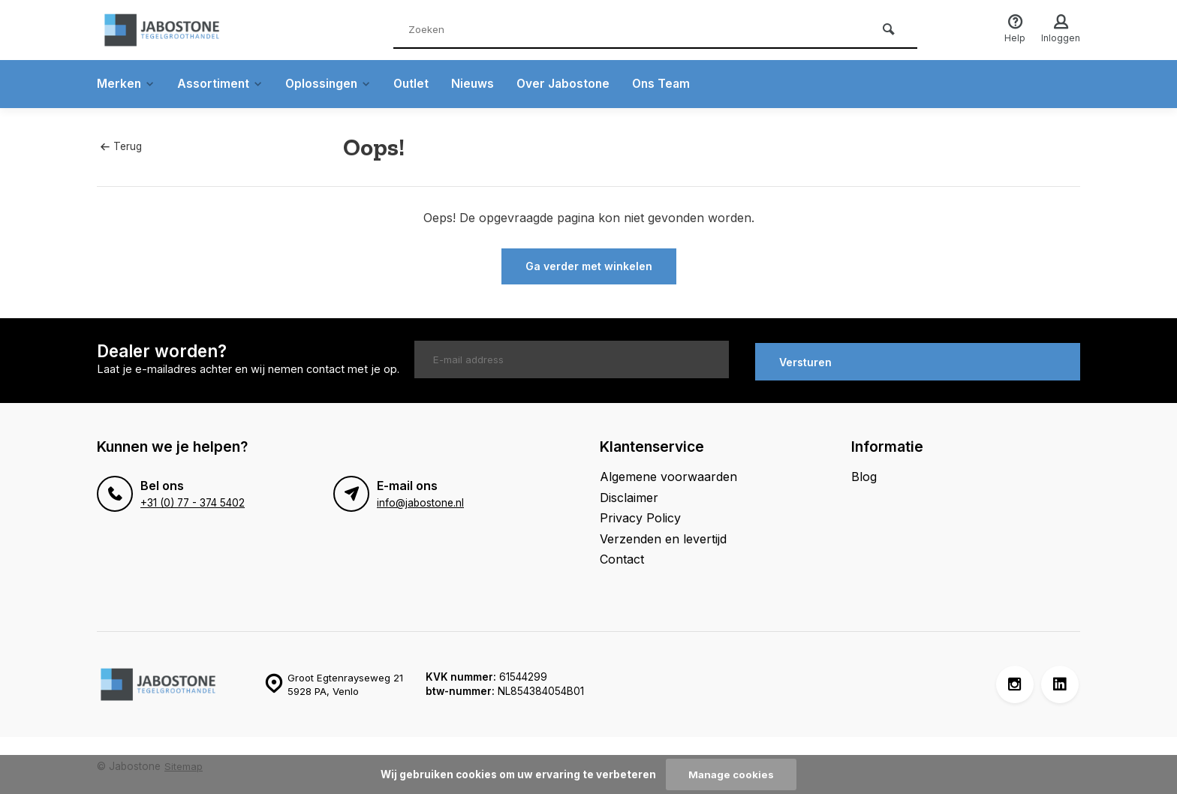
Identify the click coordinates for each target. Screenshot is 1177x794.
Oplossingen (332, 84)
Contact (622, 556)
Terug (121, 146)
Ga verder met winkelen (588, 266)
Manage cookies (731, 774)
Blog (864, 474)
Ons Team (673, 84)
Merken (126, 84)
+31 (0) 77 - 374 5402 (192, 501)
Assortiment (222, 84)
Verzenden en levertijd (663, 535)
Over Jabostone (572, 84)
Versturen (805, 359)
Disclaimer (629, 494)
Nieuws (480, 84)
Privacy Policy (640, 515)
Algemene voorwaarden (668, 474)
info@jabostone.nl (420, 501)
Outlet (417, 84)
